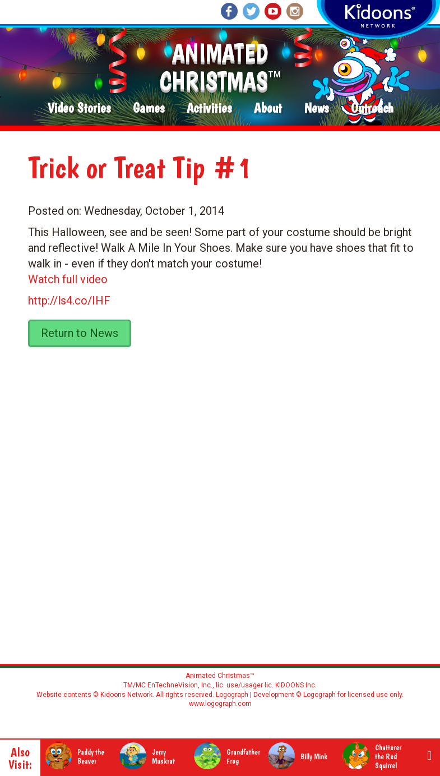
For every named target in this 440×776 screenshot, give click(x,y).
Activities (209, 108)
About (268, 108)
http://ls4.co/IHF (69, 300)
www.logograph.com (220, 704)
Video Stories (79, 108)
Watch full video (68, 279)
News (316, 108)
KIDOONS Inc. (296, 685)
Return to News (79, 333)
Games (148, 108)
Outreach (372, 108)
